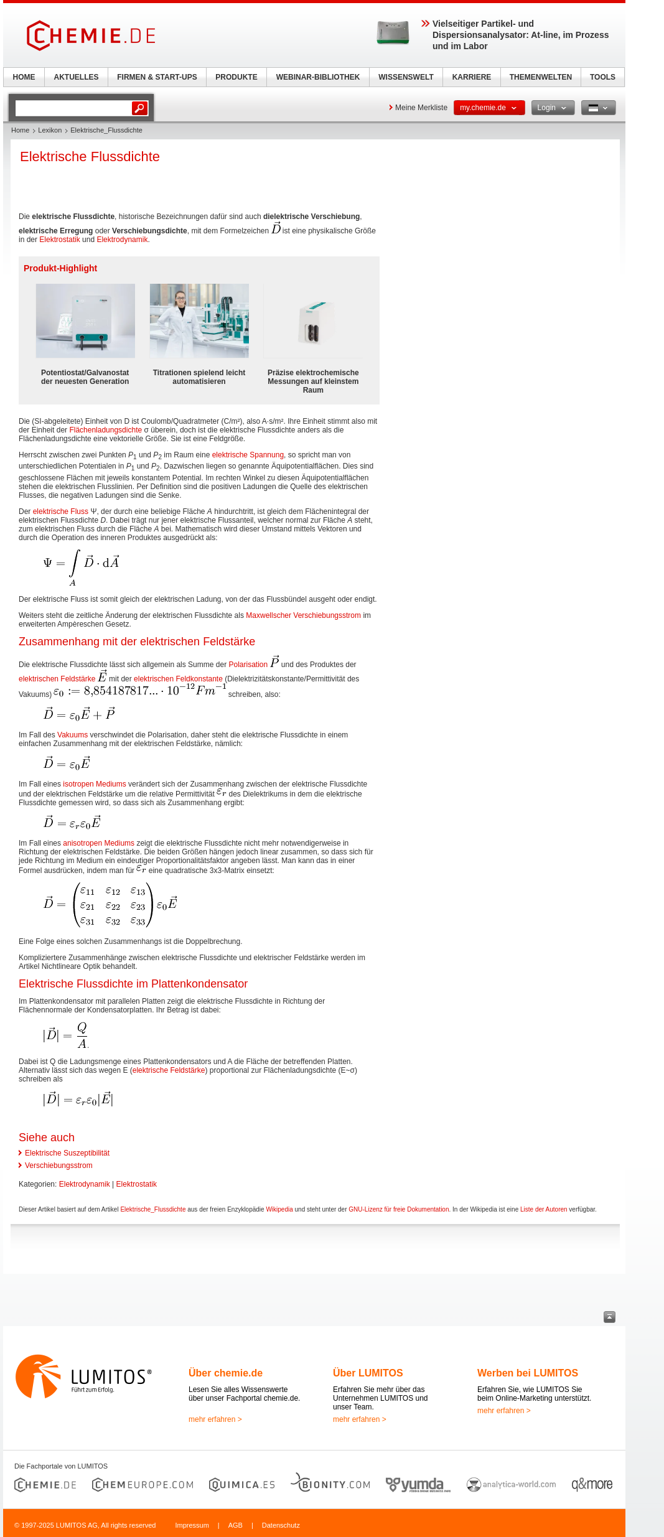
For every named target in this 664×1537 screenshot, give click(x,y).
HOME (24, 77)
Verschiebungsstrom (59, 1165)
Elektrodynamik (121, 239)
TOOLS (602, 77)
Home (20, 130)
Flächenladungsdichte (105, 430)
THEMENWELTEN (541, 77)
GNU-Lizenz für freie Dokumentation (398, 1209)
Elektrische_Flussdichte (152, 1209)
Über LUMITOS (368, 1373)
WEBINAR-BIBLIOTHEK (318, 77)
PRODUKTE (236, 77)
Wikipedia (279, 1209)
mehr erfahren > (215, 1419)
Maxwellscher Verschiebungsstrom (303, 615)
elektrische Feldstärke (169, 1070)
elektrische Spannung (248, 455)
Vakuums (72, 735)
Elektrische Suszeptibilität (67, 1153)
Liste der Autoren (544, 1209)
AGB (235, 1525)
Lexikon (50, 130)
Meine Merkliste (421, 107)
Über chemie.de (226, 1373)
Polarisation (248, 664)
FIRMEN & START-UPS (157, 77)
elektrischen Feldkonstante (178, 679)
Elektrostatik (59, 239)
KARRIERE (472, 77)
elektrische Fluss (60, 511)
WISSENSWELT (405, 77)
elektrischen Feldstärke (57, 679)
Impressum (191, 1525)
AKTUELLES (76, 77)
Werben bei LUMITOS (527, 1373)
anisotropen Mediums (98, 843)
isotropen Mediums (94, 784)
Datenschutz (281, 1525)
